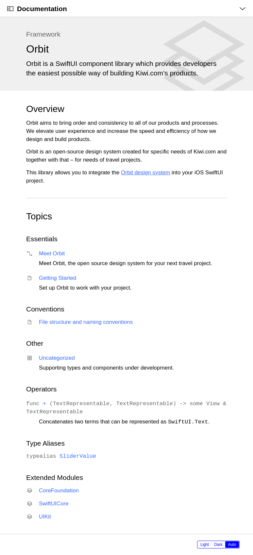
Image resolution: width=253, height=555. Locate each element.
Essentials (42, 239)
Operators (41, 389)
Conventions (45, 309)
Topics (39, 216)
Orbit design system (145, 172)
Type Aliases (45, 443)
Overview (45, 109)
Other (34, 343)
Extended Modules (54, 477)
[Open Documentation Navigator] (10, 8)
